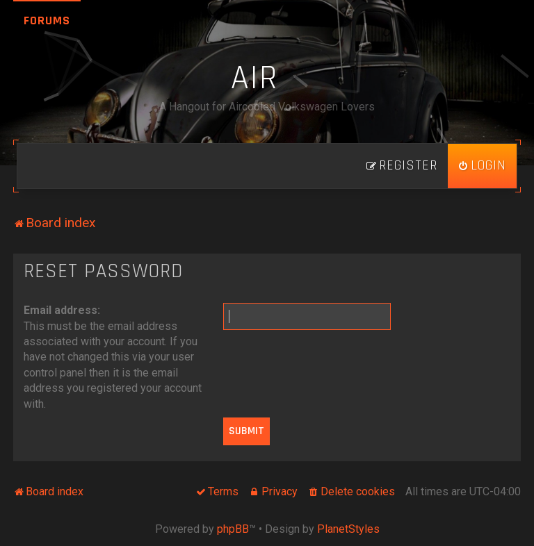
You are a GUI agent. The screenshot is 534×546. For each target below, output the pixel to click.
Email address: (62, 310)
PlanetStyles (348, 529)
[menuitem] (482, 166)
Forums (47, 20)
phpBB (233, 529)
